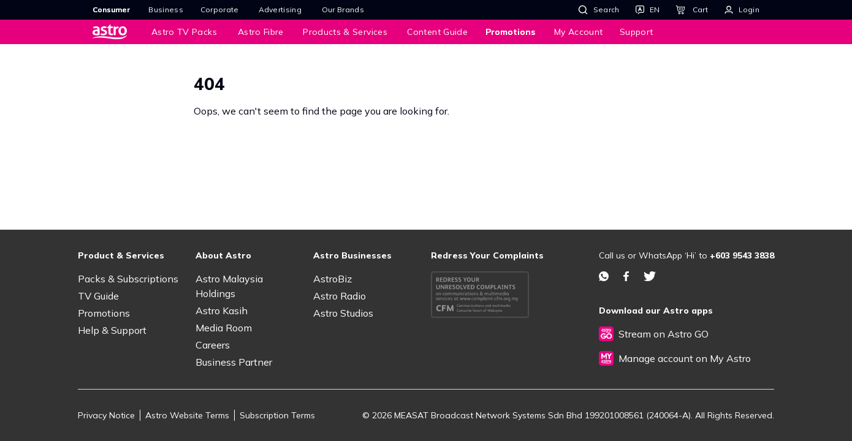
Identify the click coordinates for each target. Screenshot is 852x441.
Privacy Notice (106, 415)
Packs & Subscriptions (128, 279)
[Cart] (691, 10)
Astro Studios (343, 313)
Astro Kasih (222, 310)
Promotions (104, 313)
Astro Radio (339, 296)
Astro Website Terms (187, 415)
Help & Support (112, 330)
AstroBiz (332, 279)
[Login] (742, 10)
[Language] (647, 10)
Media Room (224, 328)
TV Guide (98, 296)
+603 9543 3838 (742, 255)
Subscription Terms (277, 415)
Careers (213, 345)
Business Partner (234, 362)
